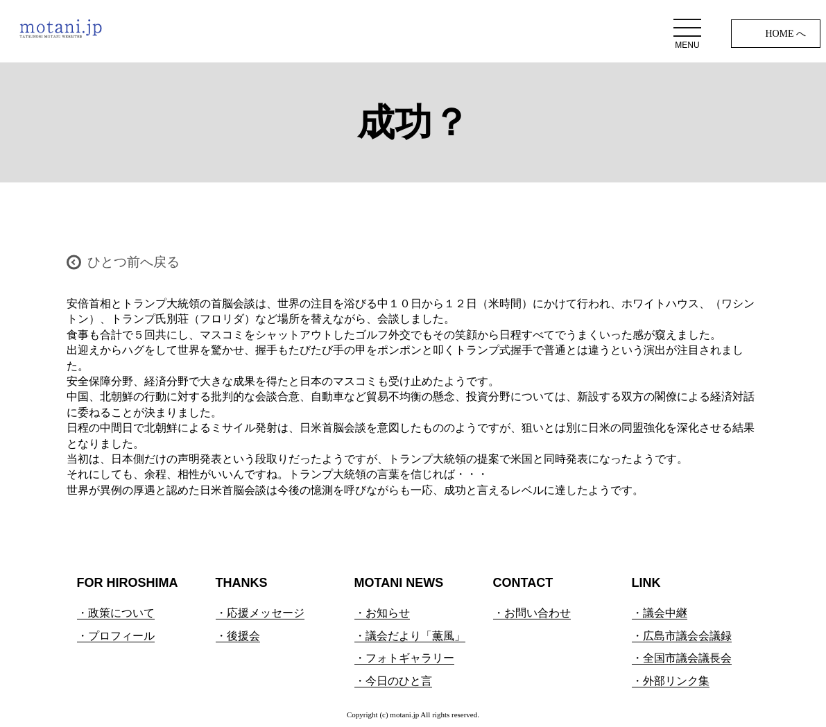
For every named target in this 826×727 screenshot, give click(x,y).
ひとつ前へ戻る (133, 262)
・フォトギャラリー (404, 658)
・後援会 (238, 636)
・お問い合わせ (532, 613)
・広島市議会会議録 (682, 636)
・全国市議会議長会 (682, 658)
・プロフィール (116, 636)
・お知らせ (382, 613)
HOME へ (785, 33)
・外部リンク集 (670, 681)
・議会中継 (659, 613)
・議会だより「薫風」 (409, 636)
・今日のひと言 (393, 681)
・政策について (116, 613)
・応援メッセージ (260, 613)
